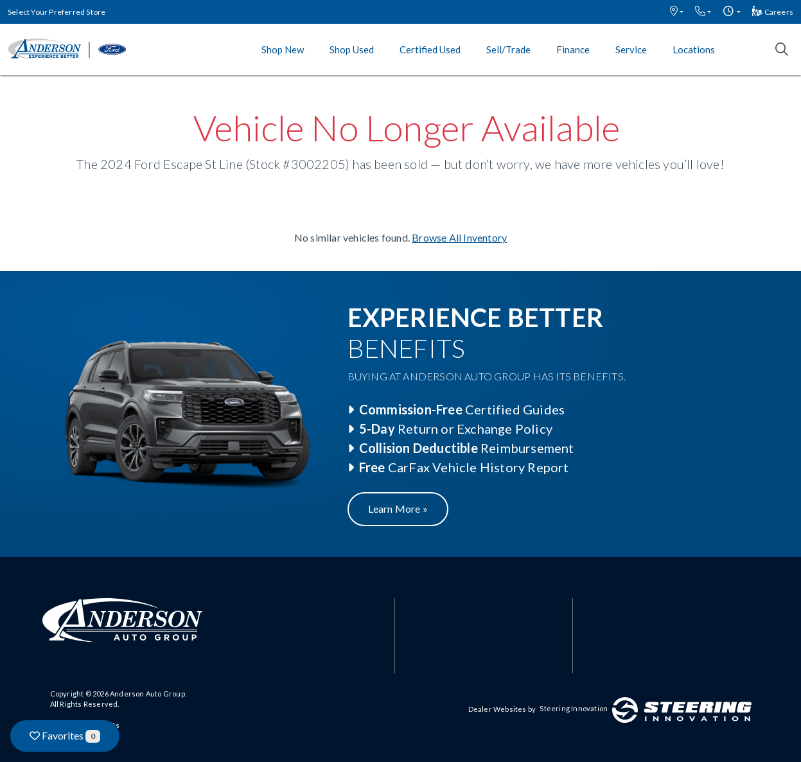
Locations (694, 49)
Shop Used (352, 49)
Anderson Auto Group (147, 693)
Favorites (65, 736)
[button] (676, 12)
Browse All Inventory (459, 237)
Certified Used (430, 49)
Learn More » (398, 508)
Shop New (282, 49)
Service (631, 49)
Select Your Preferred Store (56, 12)
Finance (573, 49)
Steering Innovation (574, 708)
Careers (772, 12)
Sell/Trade (508, 49)
